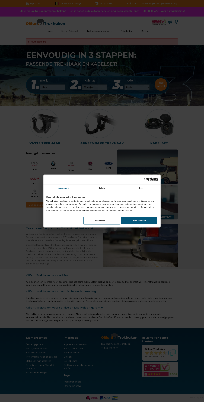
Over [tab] (141, 188)
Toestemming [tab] (63, 188)
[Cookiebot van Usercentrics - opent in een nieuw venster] (146, 179)
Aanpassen (102, 220)
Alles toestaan (139, 220)
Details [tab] (102, 188)
